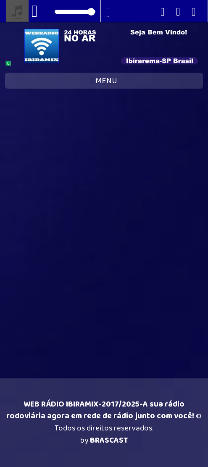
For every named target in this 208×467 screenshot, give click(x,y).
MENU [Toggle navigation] (104, 80)
